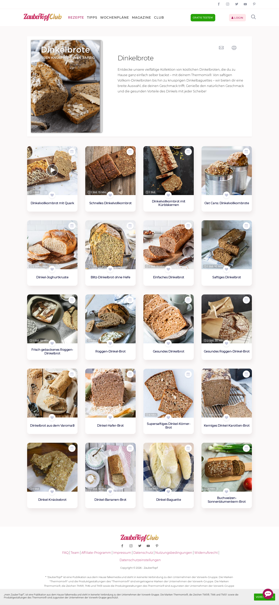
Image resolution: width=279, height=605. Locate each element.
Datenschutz (143, 553)
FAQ (65, 553)
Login (237, 17)
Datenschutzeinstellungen (140, 560)
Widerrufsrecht (206, 553)
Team (75, 553)
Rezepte (76, 17)
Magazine (141, 17)
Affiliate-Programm (96, 553)
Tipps (92, 17)
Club (159, 17)
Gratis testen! (203, 17)
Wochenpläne (114, 17)
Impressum (122, 553)
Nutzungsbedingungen (173, 553)
